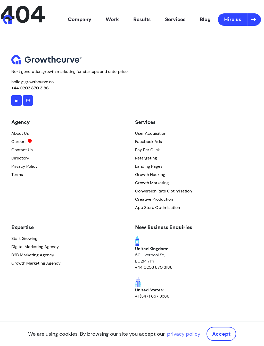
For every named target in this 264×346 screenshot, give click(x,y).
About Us (20, 133)
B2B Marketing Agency (32, 255)
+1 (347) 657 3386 (152, 296)
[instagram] (28, 100)
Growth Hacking (150, 174)
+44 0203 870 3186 (30, 88)
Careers (19, 141)
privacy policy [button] (183, 334)
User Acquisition (150, 133)
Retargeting (146, 158)
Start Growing (24, 238)
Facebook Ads (148, 141)
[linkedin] (16, 100)
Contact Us (22, 150)
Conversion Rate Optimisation (163, 191)
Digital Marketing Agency (35, 246)
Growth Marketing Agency (36, 263)
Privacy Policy (24, 166)
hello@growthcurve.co (32, 82)
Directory (20, 158)
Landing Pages (148, 166)
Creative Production (154, 199)
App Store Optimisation (157, 207)
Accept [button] (221, 334)
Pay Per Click (147, 150)
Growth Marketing (152, 182)
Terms (17, 174)
